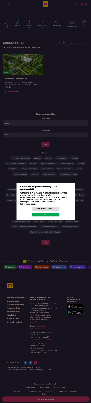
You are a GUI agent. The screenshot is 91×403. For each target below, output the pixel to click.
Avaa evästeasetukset (45, 209)
